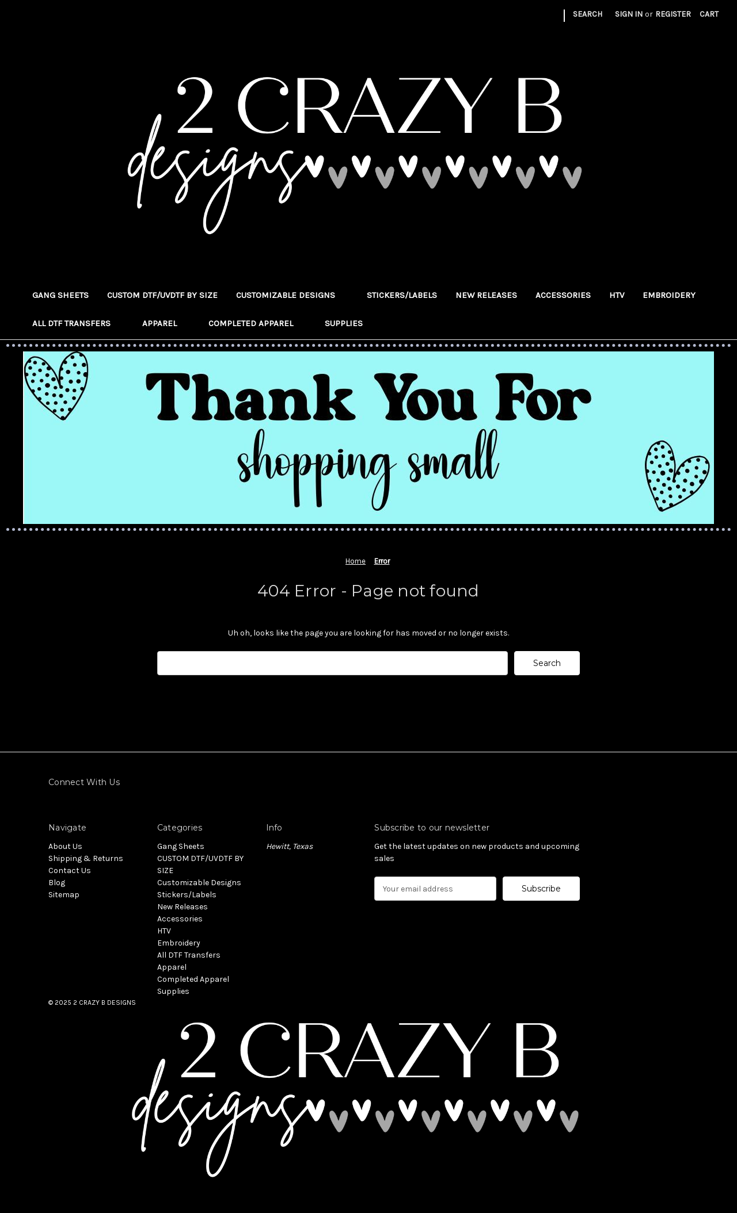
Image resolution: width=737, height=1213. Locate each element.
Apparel (166, 323)
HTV (616, 295)
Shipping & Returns (85, 858)
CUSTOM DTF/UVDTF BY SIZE (162, 295)
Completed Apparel (257, 323)
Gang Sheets (60, 295)
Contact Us (69, 870)
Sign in (629, 14)
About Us (65, 846)
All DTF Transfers (78, 323)
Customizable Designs (292, 295)
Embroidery (669, 295)
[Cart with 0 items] (709, 14)
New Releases (486, 295)
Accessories (563, 295)
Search (587, 14)
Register (673, 14)
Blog (56, 882)
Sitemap (63, 895)
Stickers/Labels (402, 295)
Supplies (350, 323)
